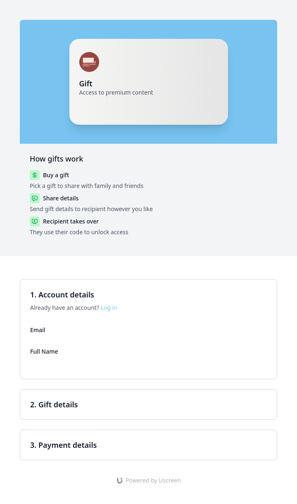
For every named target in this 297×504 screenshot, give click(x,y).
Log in (108, 307)
